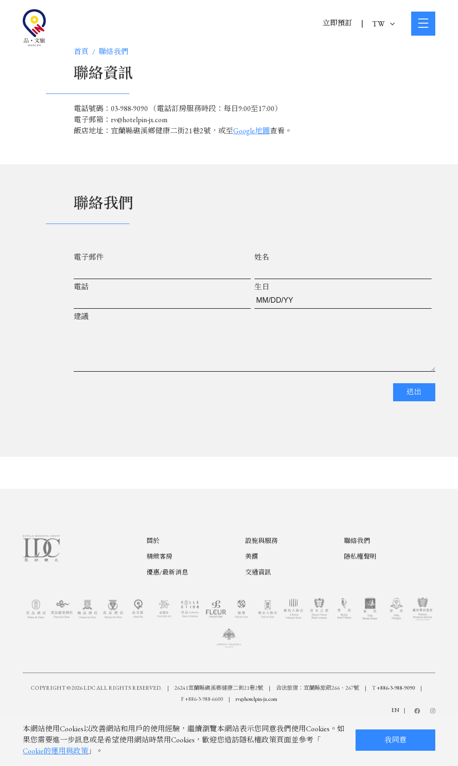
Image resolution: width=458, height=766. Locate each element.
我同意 (395, 740)
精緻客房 (159, 602)
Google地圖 (251, 131)
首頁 (81, 51)
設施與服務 (261, 586)
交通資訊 (258, 617)
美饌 (251, 602)
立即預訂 (337, 23)
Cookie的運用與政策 (55, 751)
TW (383, 24)
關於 (152, 586)
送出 (414, 401)
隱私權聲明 (360, 602)
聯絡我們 (113, 51)
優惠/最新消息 (167, 617)
